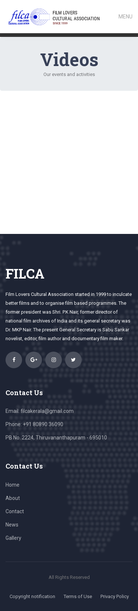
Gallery (13, 538)
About (13, 498)
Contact (15, 511)
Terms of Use (78, 596)
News (12, 525)
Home (13, 485)
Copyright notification (32, 596)
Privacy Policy (114, 596)
